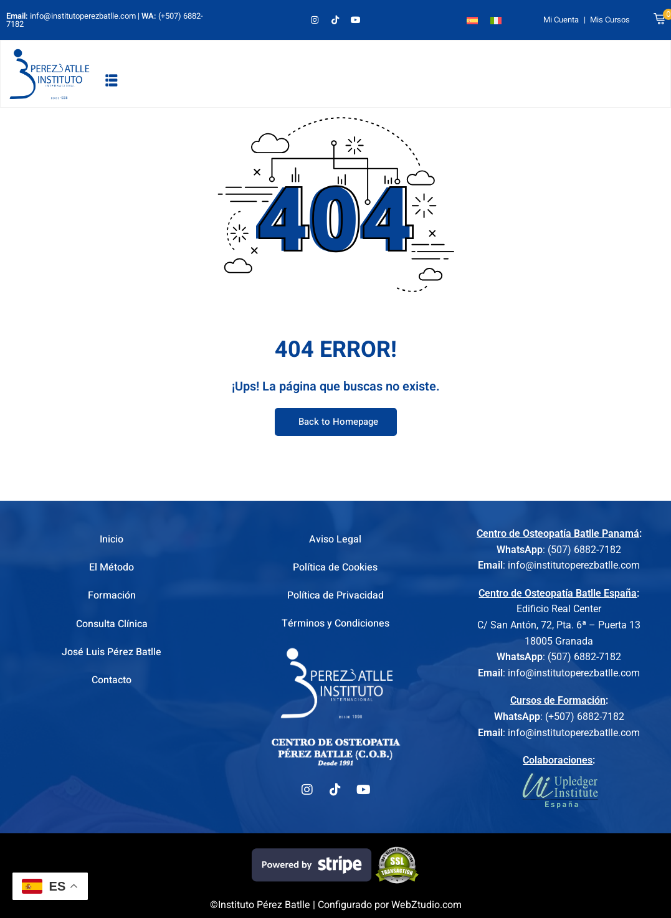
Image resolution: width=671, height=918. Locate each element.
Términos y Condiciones (335, 624)
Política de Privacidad (335, 595)
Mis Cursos (610, 20)
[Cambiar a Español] (472, 19)
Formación (112, 595)
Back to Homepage (335, 422)
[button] (111, 80)
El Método (111, 567)
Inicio (111, 539)
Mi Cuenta (561, 20)
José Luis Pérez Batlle (111, 652)
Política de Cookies (335, 567)
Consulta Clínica (112, 624)
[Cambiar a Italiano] (496, 19)
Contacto (111, 680)
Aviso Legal (335, 539)
